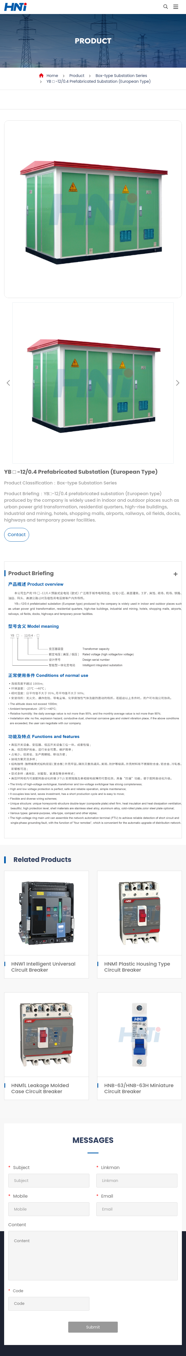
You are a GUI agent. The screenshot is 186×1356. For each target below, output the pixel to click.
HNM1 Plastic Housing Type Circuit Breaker (137, 966)
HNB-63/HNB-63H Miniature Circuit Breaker (139, 1088)
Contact (17, 534)
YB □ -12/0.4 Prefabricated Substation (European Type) (98, 81)
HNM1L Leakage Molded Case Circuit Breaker (40, 1088)
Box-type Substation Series (121, 75)
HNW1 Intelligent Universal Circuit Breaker (43, 966)
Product (76, 75)
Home (52, 75)
